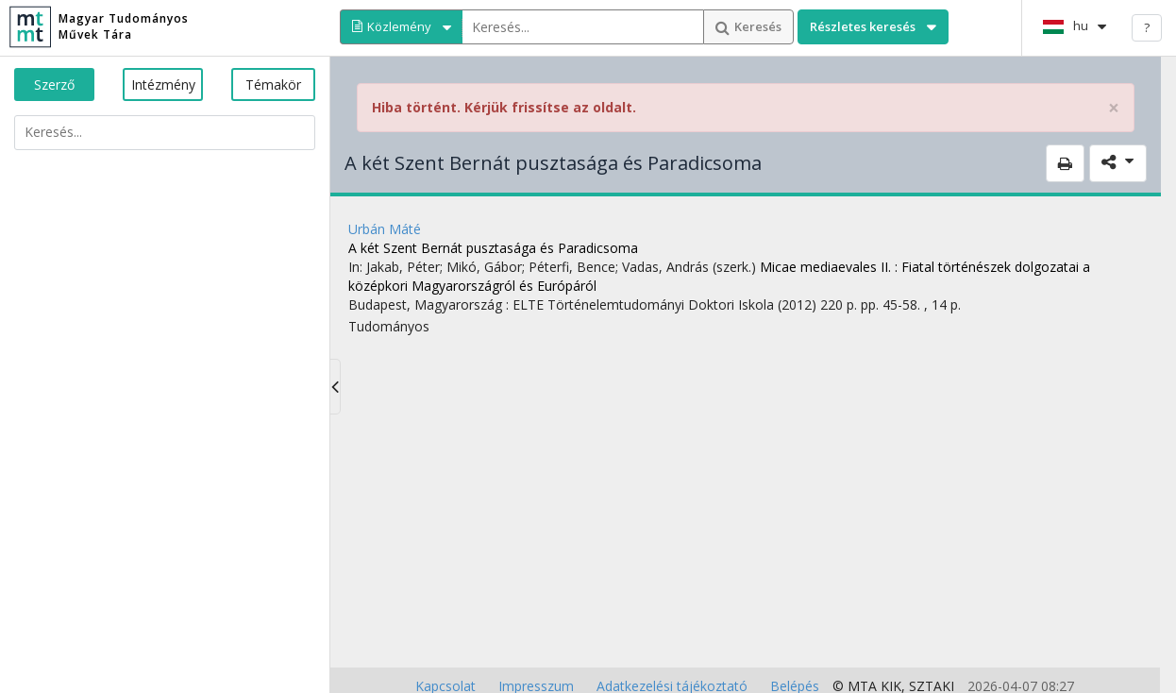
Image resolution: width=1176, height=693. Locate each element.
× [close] (1113, 108)
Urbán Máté (384, 229)
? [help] (1147, 27)
